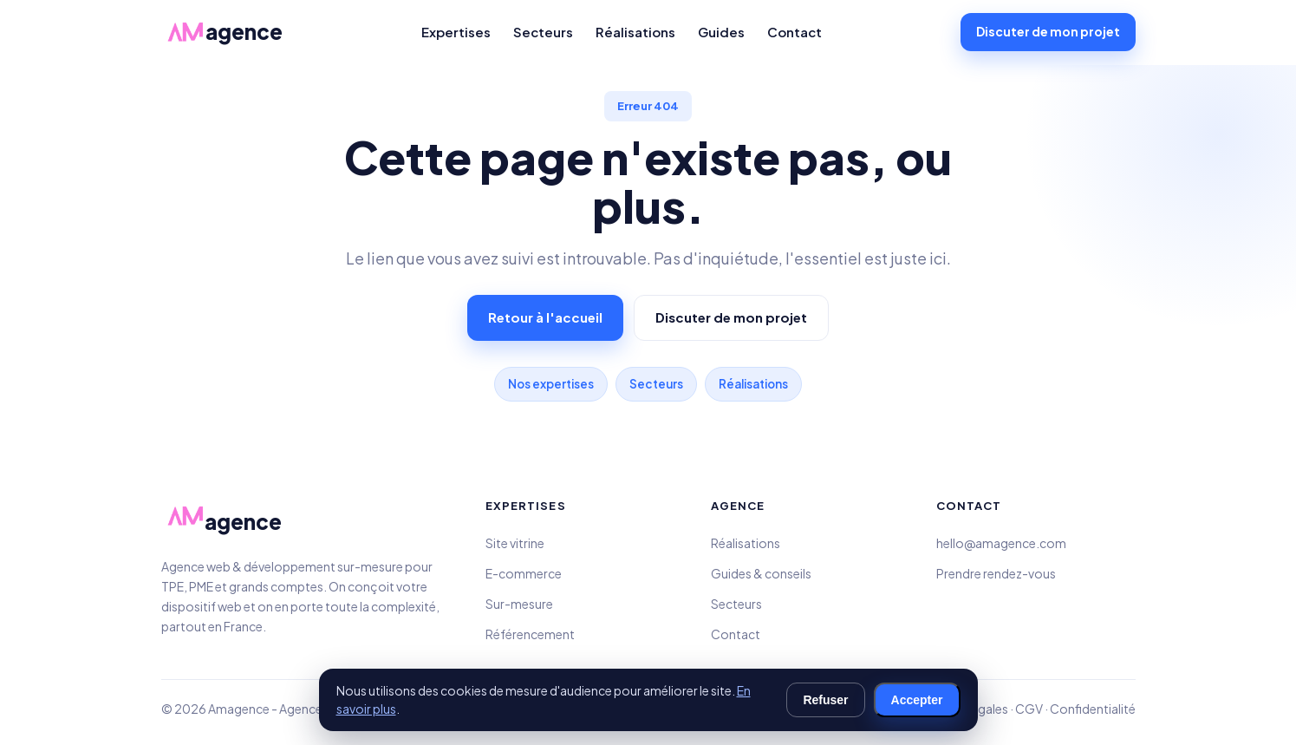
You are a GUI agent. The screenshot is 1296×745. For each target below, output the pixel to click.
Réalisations (635, 31)
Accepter (917, 700)
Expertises (456, 31)
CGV (1029, 708)
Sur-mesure (519, 603)
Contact (794, 31)
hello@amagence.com (1001, 543)
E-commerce (523, 573)
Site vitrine (514, 543)
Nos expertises (551, 383)
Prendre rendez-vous (996, 573)
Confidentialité (1093, 708)
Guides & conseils (761, 573)
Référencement (530, 634)
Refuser (825, 700)
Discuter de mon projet (1048, 31)
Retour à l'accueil (545, 317)
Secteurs (543, 31)
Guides (721, 31)
